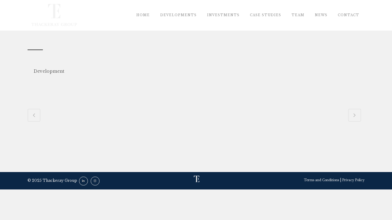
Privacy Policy (353, 180)
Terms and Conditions (321, 180)
